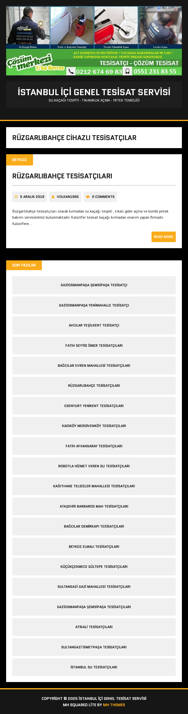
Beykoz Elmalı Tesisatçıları (94, 546)
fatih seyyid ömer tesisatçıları (94, 345)
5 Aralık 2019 (32, 196)
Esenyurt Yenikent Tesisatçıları (94, 405)
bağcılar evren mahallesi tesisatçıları (94, 365)
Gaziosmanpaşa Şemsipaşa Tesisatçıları (94, 606)
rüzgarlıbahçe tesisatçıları (62, 176)
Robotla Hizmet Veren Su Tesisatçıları (94, 466)
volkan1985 (68, 196)
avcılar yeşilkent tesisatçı (94, 325)
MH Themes (114, 705)
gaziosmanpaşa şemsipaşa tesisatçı (94, 285)
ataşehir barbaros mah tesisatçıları (94, 506)
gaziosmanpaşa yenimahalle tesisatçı (94, 305)
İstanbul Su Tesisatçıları (94, 667)
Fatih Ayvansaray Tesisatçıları (94, 446)
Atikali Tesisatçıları (94, 626)
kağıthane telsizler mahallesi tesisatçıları (94, 486)
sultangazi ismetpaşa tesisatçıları (94, 647)
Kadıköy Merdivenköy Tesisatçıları (94, 425)
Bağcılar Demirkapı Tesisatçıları (94, 526)
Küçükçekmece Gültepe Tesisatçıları (94, 566)
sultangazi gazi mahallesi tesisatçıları (94, 586)
